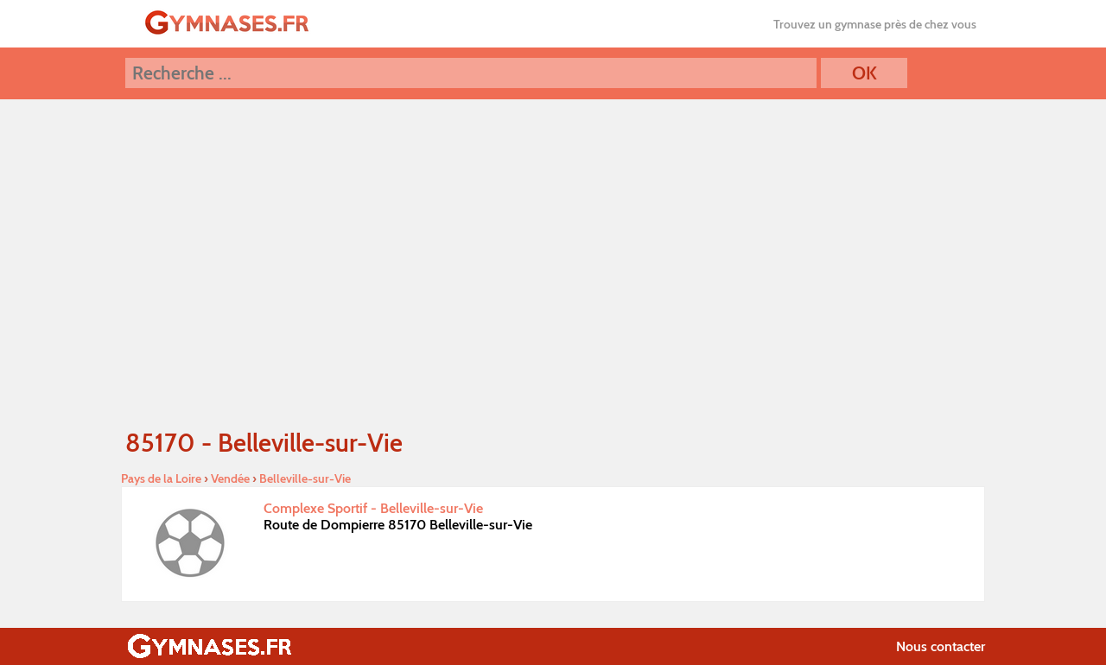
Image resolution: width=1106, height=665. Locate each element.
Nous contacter (940, 646)
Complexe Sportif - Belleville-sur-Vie (373, 508)
